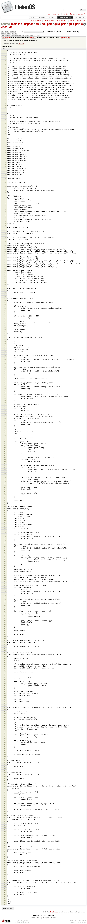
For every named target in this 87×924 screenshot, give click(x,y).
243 (5, 526)
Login (48, 14)
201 (5, 444)
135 (5, 314)
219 (5, 479)
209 (5, 460)
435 (5, 904)
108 (5, 261)
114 (5, 273)
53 (5, 153)
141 (5, 326)
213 (5, 467)
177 (5, 397)
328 (5, 694)
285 (5, 609)
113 (5, 271)
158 (5, 359)
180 (5, 403)
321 (5, 680)
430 (5, 894)
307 (5, 652)
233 (5, 507)
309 (5, 656)
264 (5, 568)
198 (5, 438)
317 (5, 672)
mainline (16, 24)
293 (5, 625)
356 (5, 749)
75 (5, 196)
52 (5, 151)
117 (5, 279)
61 (5, 168)
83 (5, 212)
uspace (28, 24)
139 (5, 322)
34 (5, 115)
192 (5, 426)
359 (5, 755)
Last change (6, 37)
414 (5, 863)
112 (5, 269)
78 (5, 202)
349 (5, 735)
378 (5, 792)
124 (5, 292)
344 (5, 725)
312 (5, 662)
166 (5, 375)
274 (5, 587)
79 (5, 204)
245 (5, 530)
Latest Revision (49, 21)
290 (5, 619)
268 (5, 576)
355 (5, 747)
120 (5, 285)
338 (5, 713)
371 (5, 778)
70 (5, 186)
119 (5, 283)
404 (5, 843)
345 (5, 727)
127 (5, 298)
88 (5, 222)
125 (5, 294)
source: (6, 24)
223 (5, 487)
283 (5, 605)
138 (5, 320)
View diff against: (76, 32)
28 (5, 104)
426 (5, 886)
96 (5, 237)
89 (5, 224)
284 (5, 607)
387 (5, 810)
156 (5, 355)
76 (5, 198)
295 (5, 629)
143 (5, 330)
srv (37, 24)
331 (5, 700)
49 (5, 145)
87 (5, 220)
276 (5, 591)
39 (5, 125)
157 (5, 357)
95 (5, 235)
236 (5, 513)
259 (5, 558)
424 (5, 882)
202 (5, 446)
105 (5, 255)
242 (5, 524)
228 (5, 497)
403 (5, 841)
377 (5, 790)
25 (5, 98)
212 (5, 465)
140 (5, 324)
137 (5, 318)
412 (5, 859)
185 (5, 412)
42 (5, 131)
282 (5, 603)
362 (5, 760)
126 (5, 296)
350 (5, 737)
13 (5, 74)
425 (5, 884)
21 (5, 90)
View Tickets (79, 17)
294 (5, 627)
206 (5, 454)
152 (5, 348)
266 (5, 572)
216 (5, 473)
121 (5, 286)
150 (5, 344)
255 (5, 550)
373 (5, 782)
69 (5, 184)
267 (5, 574)
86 (5, 218)
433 (5, 900)
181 (5, 404)
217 (5, 475)
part (49, 24)
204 (5, 450)
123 (5, 290)
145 (5, 334)
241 (5, 523)
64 (5, 174)
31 (5, 109)
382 (5, 800)
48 (5, 143)
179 (5, 401)
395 (5, 825)
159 (5, 361)
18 (5, 84)
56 (5, 159)
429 (5, 892)
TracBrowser (54, 912)
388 (5, 812)
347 (5, 731)
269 (5, 578)
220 (5, 481)
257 (5, 554)
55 (5, 157)
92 (5, 230)
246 (5, 532)
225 (5, 491)
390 (5, 816)
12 (5, 72)
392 (5, 819)
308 (5, 654)
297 (5, 633)
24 (5, 96)
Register (65, 14)
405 (5, 845)
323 (5, 684)
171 (5, 385)
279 (5, 597)
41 (5, 129)
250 (5, 540)
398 (5, 831)
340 (5, 717)
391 (5, 818)
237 (5, 515)
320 (5, 678)
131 (5, 306)
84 (5, 214)
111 (5, 267)
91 (5, 227)
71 (5, 188)
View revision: (51, 32)
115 (5, 275)
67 (5, 180)
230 (5, 501)
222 (5, 485)
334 (5, 705)
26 (5, 100)
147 (5, 338)
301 (5, 641)
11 (5, 70)
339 (5, 715)
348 (5, 733)
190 (5, 422)
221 (5, 483)
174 (5, 391)
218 (5, 477)
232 (5, 505)
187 (5, 416)
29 (5, 106)
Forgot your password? (77, 14)
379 (5, 794)
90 (5, 226)
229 (5, 499)
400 (5, 835)
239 (5, 519)
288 (5, 615)
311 (5, 660)
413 (5, 861)
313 (5, 664)
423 (5, 881)
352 (5, 741)
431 (5, 896)
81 (5, 208)
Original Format (49, 918)
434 (5, 902)
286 (5, 611)
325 (5, 688)
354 (5, 745)
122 (5, 289)
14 (5, 76)
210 (5, 462)
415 (5, 865)
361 (5, 759)
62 (5, 171)
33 (5, 113)
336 (5, 709)
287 (5, 613)
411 (5, 857)
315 (5, 668)
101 (5, 247)
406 (5, 847)
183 (5, 408)
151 (5, 345)
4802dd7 (6, 27)
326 (5, 690)
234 (5, 509)
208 (5, 458)
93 (5, 231)
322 (5, 682)
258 (5, 556)
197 (5, 436)
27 (5, 102)
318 (5, 674)
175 (5, 393)
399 (5, 833)
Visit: (22, 31)
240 (5, 521)
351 (5, 739)
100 (5, 245)
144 (5, 332)
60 (5, 167)
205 (5, 452)
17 (5, 82)
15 (5, 78)
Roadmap (52, 17)
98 (5, 241)
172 (5, 387)
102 (5, 249)
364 (5, 764)
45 (5, 137)
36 (5, 119)
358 (5, 753)
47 (5, 141)
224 (5, 489)
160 (5, 363)
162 (5, 367)
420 (5, 875)
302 (5, 642)
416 (5, 867)
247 (5, 534)
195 (5, 432)
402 (5, 839)
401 (5, 837)
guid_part (60, 24)
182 (5, 406)
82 (5, 210)
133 (5, 310)
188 (5, 418)
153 (5, 349)
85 (5, 216)
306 (5, 650)
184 (5, 410)
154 (5, 351)
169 (5, 381)
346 (5, 729)
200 (5, 442)
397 (5, 829)
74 (5, 194)
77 (5, 200)
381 (5, 798)
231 (5, 503)
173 (5, 389)
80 (5, 206)
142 (5, 328)
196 (5, 434)
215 (5, 471)
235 (5, 511)
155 (5, 353)
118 (5, 281)
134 (5, 312)
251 (5, 542)
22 (5, 92)
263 (5, 566)
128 (5, 300)
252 (5, 544)
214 (5, 469)
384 (5, 804)
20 (5, 88)
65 (5, 176)
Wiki (32, 17)
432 (5, 898)
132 (5, 308)
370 (5, 776)
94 (5, 233)
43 (5, 133)
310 (5, 658)
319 (5, 676)
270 (5, 580)
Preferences (56, 14)
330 (5, 698)
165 (5, 373)
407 (5, 849)
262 (5, 564)
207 (5, 456)
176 (5, 395)
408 (5, 851)
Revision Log (81, 21)
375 (5, 786)
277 (5, 593)
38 (5, 123)
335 (5, 707)
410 (5, 855)
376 (5, 788)
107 (5, 259)
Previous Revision (35, 21)
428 (5, 890)
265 (5, 570)
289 (5, 617)
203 (5, 448)
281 (5, 601)
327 (5, 692)
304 (5, 646)
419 (5, 873)
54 (5, 155)
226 (5, 493)
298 (5, 635)
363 (5, 763)
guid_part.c (76, 24)
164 (5, 371)
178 (5, 399)
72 (5, 190)
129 (5, 302)
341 (5, 719)
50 (5, 147)
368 (5, 772)
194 (5, 430)
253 (5, 546)
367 (5, 770)
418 (5, 871)
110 (5, 265)
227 (5, 495)
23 (5, 94)
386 (5, 808)
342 (5, 721)
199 (5, 440)
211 (5, 464)
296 (5, 631)
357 (5, 751)
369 (5, 774)
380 (5, 796)
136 (5, 316)
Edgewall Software (23, 922)
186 (5, 414)
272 (5, 583)
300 (5, 639)
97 (5, 239)
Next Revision (61, 21)
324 (5, 686)
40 (5, 127)
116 (5, 277)
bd (43, 24)
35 (5, 117)
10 (5, 68)
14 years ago (65, 37)
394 (5, 823)
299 (5, 637)
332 (5, 701)
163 (5, 369)
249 (5, 538)
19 (5, 86)
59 (5, 165)
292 (5, 623)
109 (5, 263)
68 (5, 182)
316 (5, 670)
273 (5, 585)
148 (5, 340)
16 (5, 80)
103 (5, 251)
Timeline (41, 17)
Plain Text (35, 918)
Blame (72, 21)
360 (5, 757)
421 (5, 877)
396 (5, 827)
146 (5, 336)
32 (5, 112)
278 (5, 595)
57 (5, 161)
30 (5, 108)
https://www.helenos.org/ (78, 922)
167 (5, 377)
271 (5, 582)
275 (5, 589)
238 (5, 517)
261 (5, 562)
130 (5, 304)
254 (5, 548)
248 (5, 536)
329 (5, 696)
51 (5, 149)
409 (5, 853)
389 (5, 814)
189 (5, 420)
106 (5, 257)
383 (5, 802)
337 (5, 711)
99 (5, 243)
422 (5, 878)
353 (5, 743)
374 (5, 784)
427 (5, 888)
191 (5, 424)
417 (5, 869)
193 (5, 428)
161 (5, 365)
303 (5, 645)
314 (5, 666)
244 (5, 528)
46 (5, 139)
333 (5, 704)
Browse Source (65, 17)
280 (5, 599)
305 (5, 648)
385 (5, 806)
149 (5, 342)
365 (5, 766)
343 (5, 723)
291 (5, 621)
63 (5, 172)
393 (5, 822)
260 (5, 560)
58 (5, 163)
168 (5, 379)
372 (5, 780)
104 (5, 253)
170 (5, 383)
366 (5, 768)
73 (5, 192)
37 (5, 121)
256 (5, 552)
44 (5, 135)
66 (5, 178)
